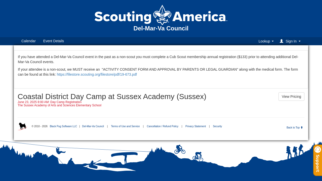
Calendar (28, 41)
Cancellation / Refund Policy (162, 126)
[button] (290, 41)
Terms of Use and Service (125, 126)
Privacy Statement (195, 126)
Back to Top (295, 127)
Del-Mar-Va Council (93, 126)
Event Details (53, 41)
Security (217, 126)
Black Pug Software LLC (63, 126)
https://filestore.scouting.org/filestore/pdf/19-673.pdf (97, 74)
